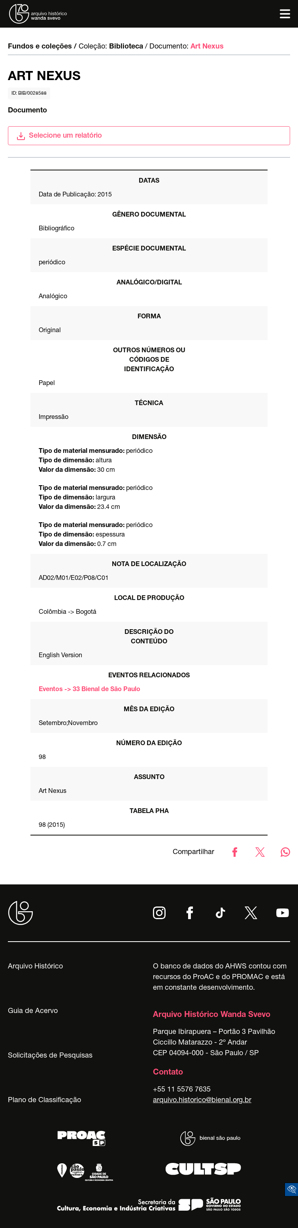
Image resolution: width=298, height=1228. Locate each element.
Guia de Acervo (33, 1011)
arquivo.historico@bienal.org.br (202, 1100)
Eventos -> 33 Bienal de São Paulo (89, 690)
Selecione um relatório (59, 136)
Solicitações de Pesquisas (50, 1056)
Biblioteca (126, 46)
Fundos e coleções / (42, 46)
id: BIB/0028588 (29, 93)
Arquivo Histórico (35, 966)
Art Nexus (207, 46)
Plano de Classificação (44, 1100)
